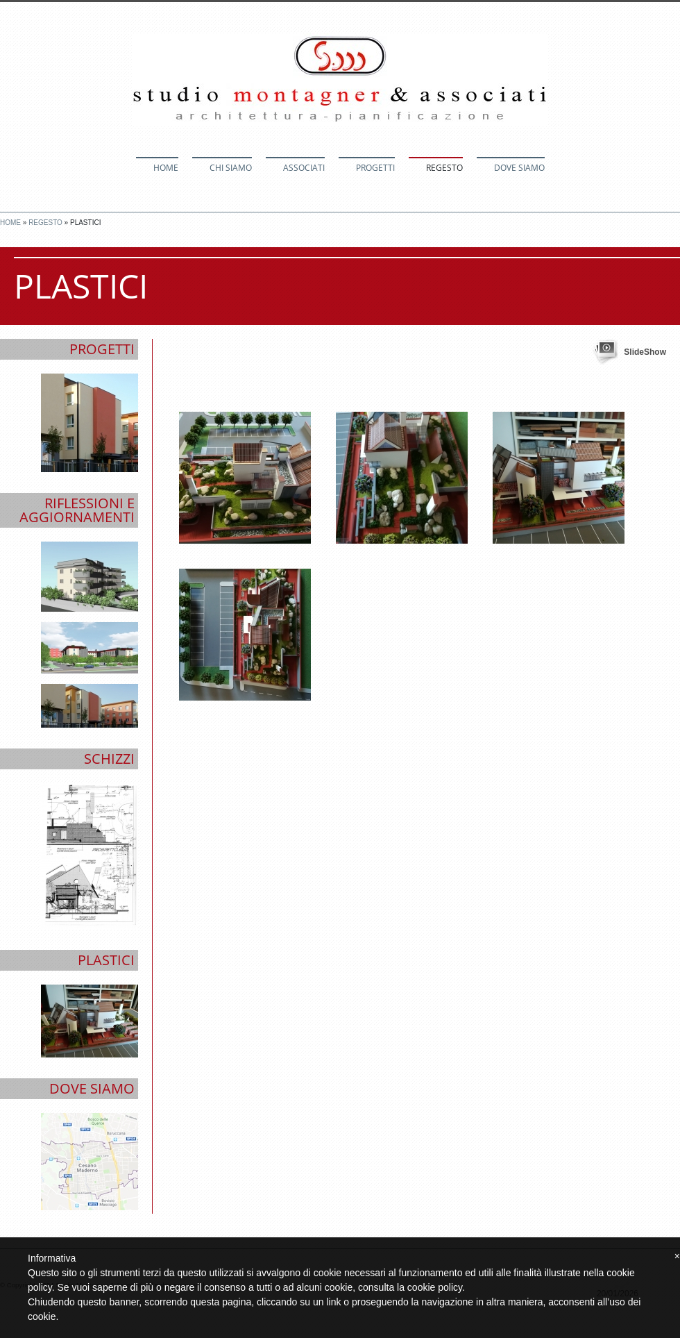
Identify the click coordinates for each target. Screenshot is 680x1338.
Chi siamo (231, 168)
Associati (304, 168)
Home (165, 168)
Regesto (444, 168)
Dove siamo (519, 168)
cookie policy (434, 1287)
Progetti (375, 168)
